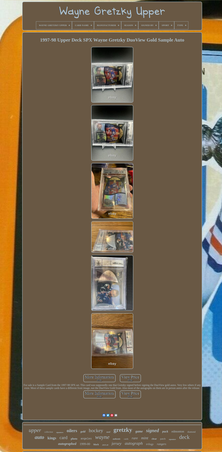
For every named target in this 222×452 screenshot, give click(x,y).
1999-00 (85, 444)
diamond (192, 432)
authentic (117, 439)
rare (135, 438)
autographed (67, 444)
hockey (96, 430)
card (63, 437)
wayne (102, 437)
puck (165, 431)
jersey (117, 443)
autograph (134, 443)
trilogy (150, 444)
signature (172, 439)
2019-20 (105, 445)
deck (184, 437)
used (108, 432)
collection (48, 432)
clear (154, 438)
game (139, 431)
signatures (59, 432)
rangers (161, 444)
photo (74, 438)
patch (162, 438)
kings (51, 438)
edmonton (178, 431)
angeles (86, 438)
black (96, 444)
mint (144, 438)
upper (35, 430)
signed (152, 430)
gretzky (123, 430)
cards (126, 439)
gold (82, 431)
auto (39, 437)
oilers (72, 430)
